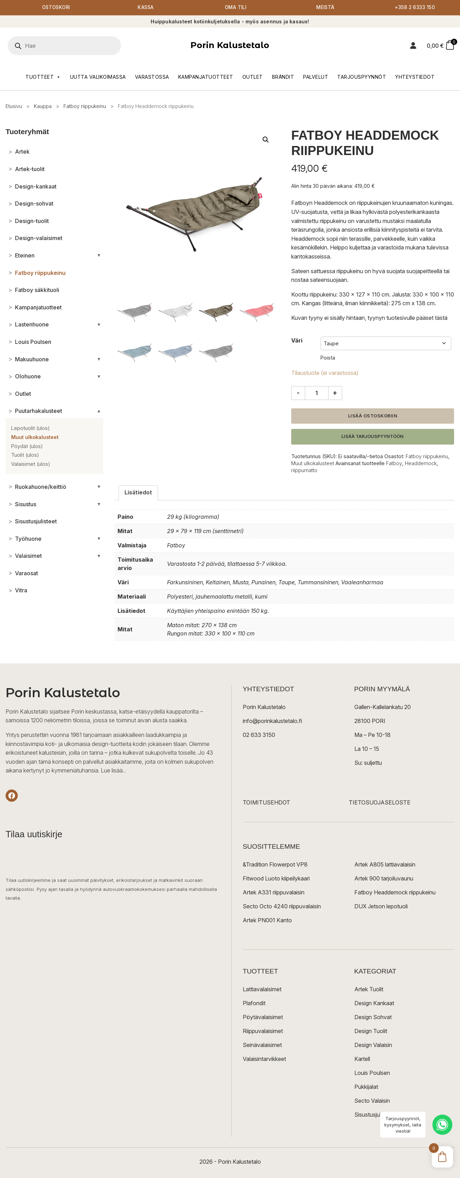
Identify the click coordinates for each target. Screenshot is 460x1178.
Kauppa (43, 106)
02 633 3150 (259, 735)
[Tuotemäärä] (316, 393)
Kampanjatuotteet (205, 77)
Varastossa (152, 77)
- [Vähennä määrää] (298, 393)
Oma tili (235, 8)
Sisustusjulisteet (374, 1114)
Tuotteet (43, 77)
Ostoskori (56, 8)
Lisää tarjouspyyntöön (372, 436)
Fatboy (394, 464)
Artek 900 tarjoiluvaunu (383, 878)
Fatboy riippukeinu (84, 106)
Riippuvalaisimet (263, 1031)
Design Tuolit (370, 1031)
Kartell (362, 1059)
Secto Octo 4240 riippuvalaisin (282, 906)
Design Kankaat (374, 1003)
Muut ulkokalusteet (312, 464)
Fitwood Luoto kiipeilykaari (276, 878)
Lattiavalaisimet (262, 989)
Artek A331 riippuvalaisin (273, 892)
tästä (441, 318)
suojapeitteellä (424, 271)
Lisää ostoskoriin (373, 416)
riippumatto (304, 471)
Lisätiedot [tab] (138, 493)
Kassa (145, 8)
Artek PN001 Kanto (267, 920)
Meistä (325, 8)
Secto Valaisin (372, 1101)
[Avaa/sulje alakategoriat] (99, 256)
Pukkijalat (366, 1087)
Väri (296, 340)
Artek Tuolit (368, 989)
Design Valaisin (373, 1045)
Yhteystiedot (415, 77)
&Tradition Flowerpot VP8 (275, 864)
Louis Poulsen (372, 1073)
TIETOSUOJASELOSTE (379, 802)
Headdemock (421, 464)
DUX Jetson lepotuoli (381, 906)
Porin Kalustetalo (229, 45)
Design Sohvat (373, 1017)
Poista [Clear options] (328, 358)
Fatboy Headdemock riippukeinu (395, 892)
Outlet (252, 77)
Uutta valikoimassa (98, 77)
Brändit (283, 77)
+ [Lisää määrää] (335, 393)
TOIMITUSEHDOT (266, 802)
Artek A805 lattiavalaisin (384, 864)
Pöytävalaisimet (263, 1017)
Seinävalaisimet (262, 1045)
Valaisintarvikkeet (264, 1059)
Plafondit (254, 1003)
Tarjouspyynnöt (361, 77)
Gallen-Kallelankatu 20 (382, 707)
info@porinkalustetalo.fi (272, 721)
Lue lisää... (113, 771)
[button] (265, 140)
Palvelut (315, 77)
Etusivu (14, 106)
